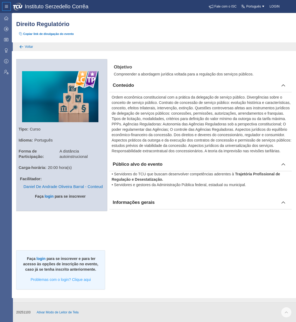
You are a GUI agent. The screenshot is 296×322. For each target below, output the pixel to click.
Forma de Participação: (32, 153)
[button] (223, 6)
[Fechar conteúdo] (283, 85)
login (49, 196)
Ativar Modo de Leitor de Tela (59, 312)
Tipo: (24, 128)
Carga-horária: (33, 167)
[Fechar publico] (283, 164)
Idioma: (27, 140)
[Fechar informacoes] (283, 202)
